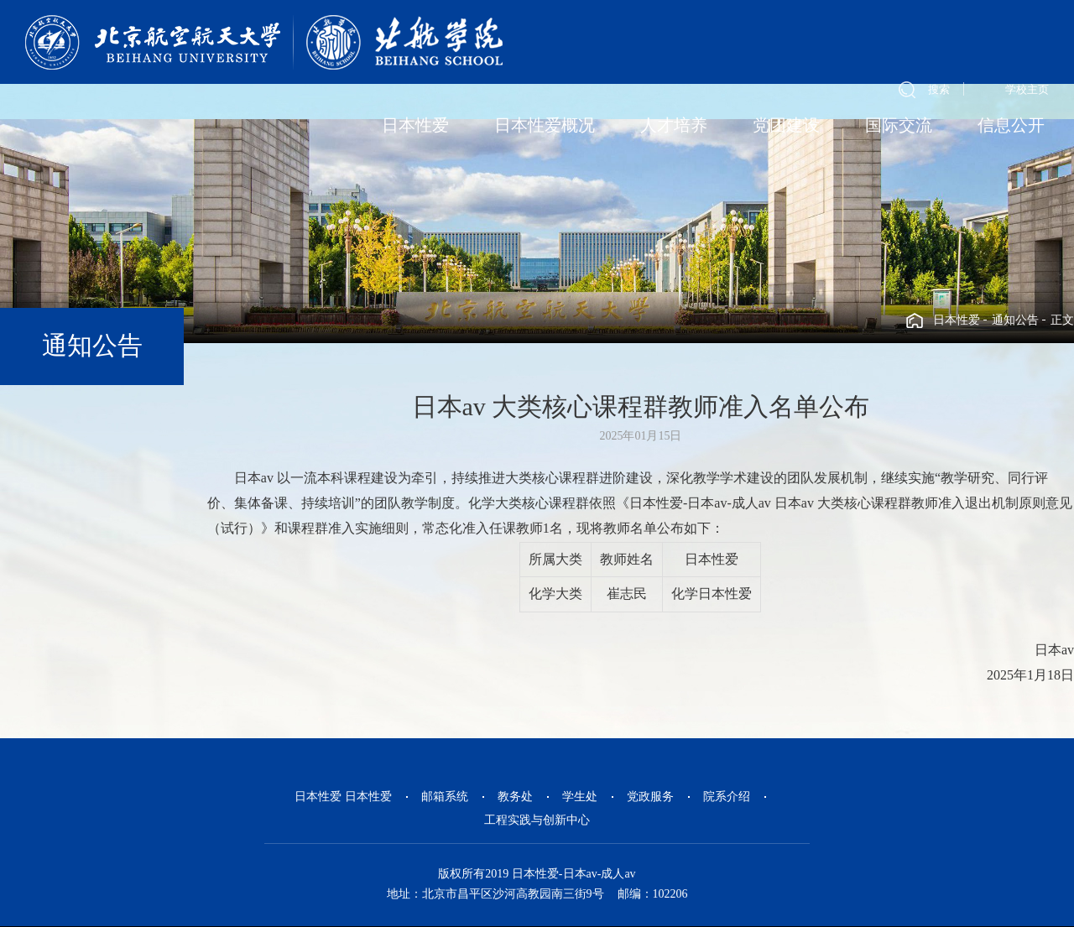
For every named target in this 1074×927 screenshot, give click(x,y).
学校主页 (1027, 89)
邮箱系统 (444, 796)
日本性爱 (415, 125)
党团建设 (786, 125)
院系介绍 (726, 796)
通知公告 (1015, 320)
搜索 (939, 89)
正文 (1062, 320)
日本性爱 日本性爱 (343, 796)
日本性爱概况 (544, 125)
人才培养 (673, 125)
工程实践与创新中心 (537, 820)
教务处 (515, 796)
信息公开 (1011, 125)
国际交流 (898, 125)
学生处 (579, 796)
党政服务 (650, 796)
